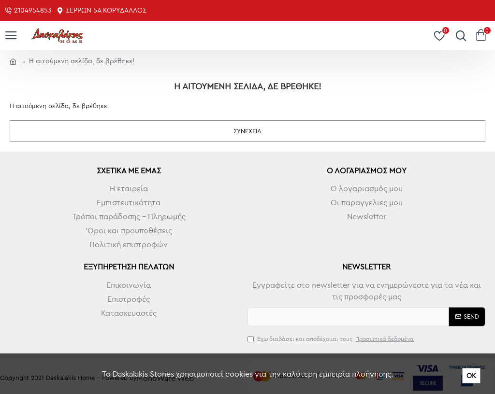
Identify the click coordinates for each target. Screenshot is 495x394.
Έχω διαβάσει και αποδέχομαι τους (331, 339)
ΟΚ (471, 375)
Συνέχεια (247, 131)
